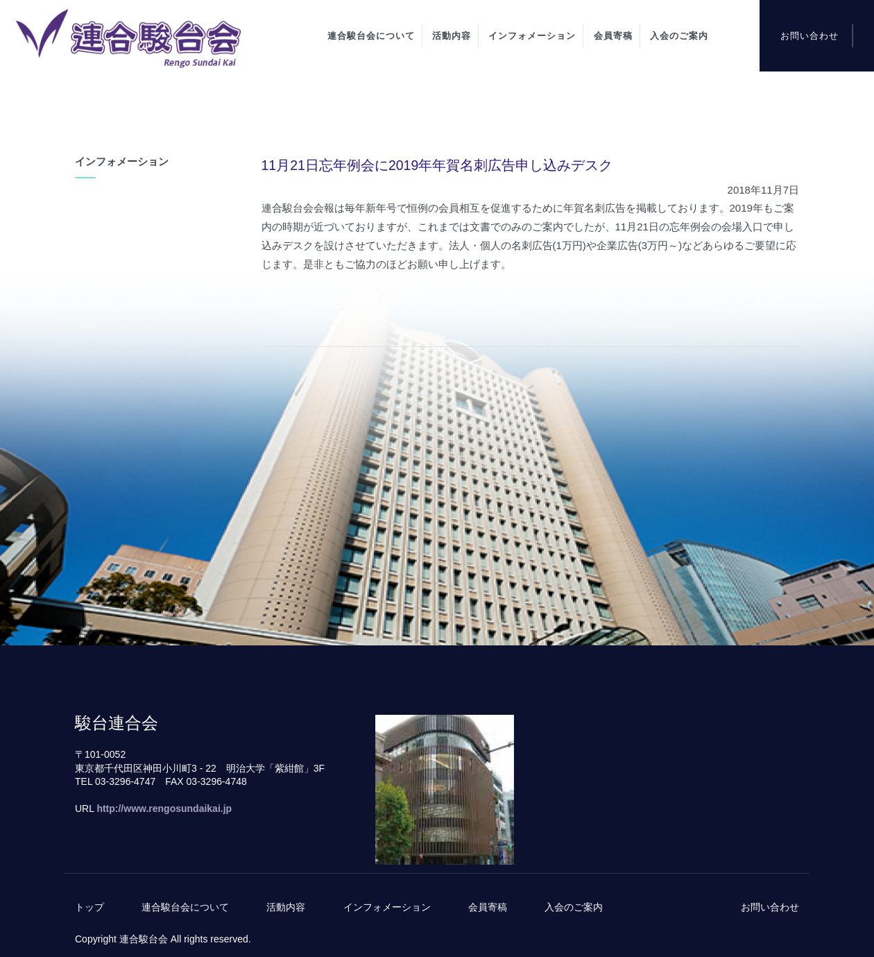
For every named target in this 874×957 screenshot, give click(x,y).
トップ (89, 907)
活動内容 (451, 36)
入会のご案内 (679, 36)
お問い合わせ (809, 36)
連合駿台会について (371, 36)
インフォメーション (532, 36)
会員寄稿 (613, 36)
